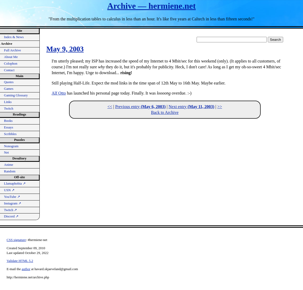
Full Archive (12, 50)
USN (9, 190)
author (26, 269)
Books (8, 121)
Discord (11, 216)
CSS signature (16, 240)
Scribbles (10, 134)
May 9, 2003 (65, 49)
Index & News (14, 37)
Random (9, 171)
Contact (9, 70)
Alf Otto (59, 93)
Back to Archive (165, 112)
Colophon (10, 63)
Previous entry (140, 106)
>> (219, 106)
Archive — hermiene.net (151, 6)
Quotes (8, 82)
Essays (8, 127)
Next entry (191, 106)
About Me (11, 57)
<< (109, 106)
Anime (8, 165)
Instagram (12, 203)
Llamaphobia (15, 183)
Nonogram (11, 146)
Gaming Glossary (16, 95)
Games (8, 89)
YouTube (12, 197)
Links (8, 102)
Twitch (8, 108)
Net (6, 152)
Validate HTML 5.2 (20, 261)
